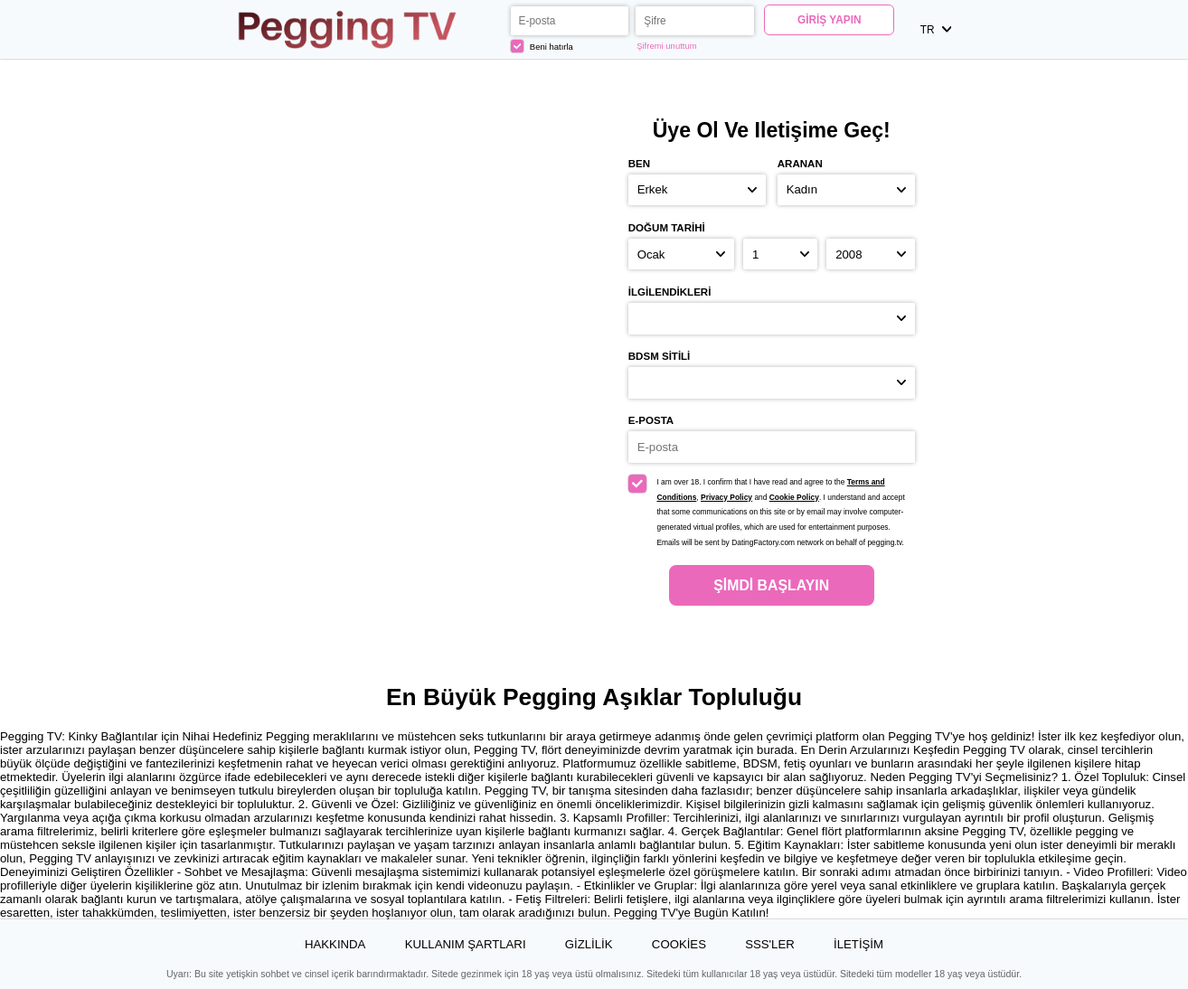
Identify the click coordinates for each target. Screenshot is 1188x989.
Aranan (800, 163)
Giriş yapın (829, 20)
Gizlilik (589, 944)
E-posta (651, 420)
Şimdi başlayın (771, 585)
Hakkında (335, 944)
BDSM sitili (659, 356)
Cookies (679, 944)
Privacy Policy (726, 497)
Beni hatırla (542, 46)
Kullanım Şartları (465, 944)
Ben (639, 163)
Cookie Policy (794, 497)
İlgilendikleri (670, 292)
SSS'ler (770, 944)
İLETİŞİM (858, 944)
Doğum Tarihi (666, 227)
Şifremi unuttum (666, 46)
